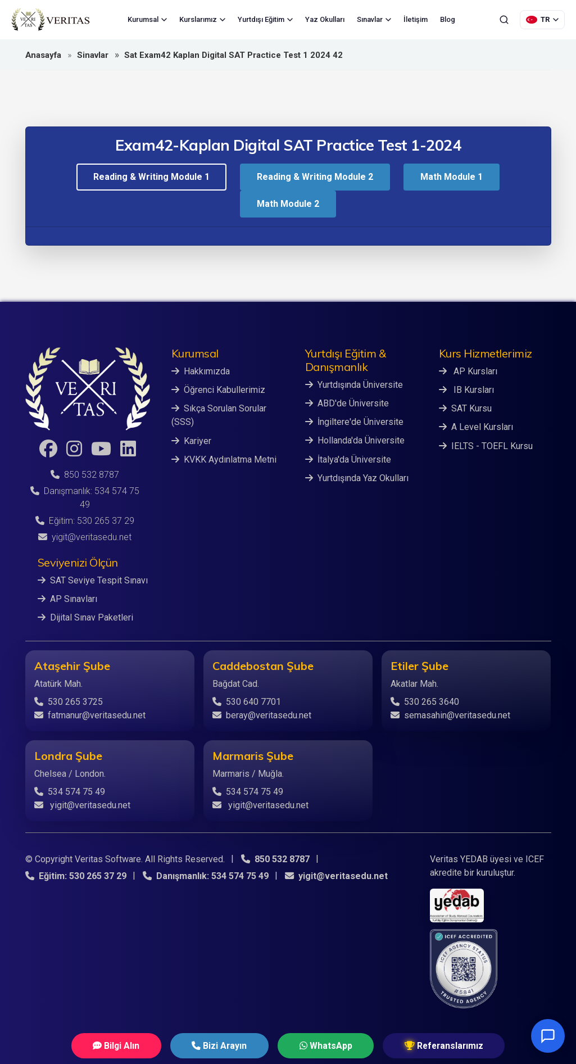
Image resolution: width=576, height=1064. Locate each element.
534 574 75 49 (69, 791)
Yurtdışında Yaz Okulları (357, 477)
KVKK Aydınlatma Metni (223, 459)
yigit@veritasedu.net (84, 537)
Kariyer (191, 440)
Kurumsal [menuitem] (147, 19)
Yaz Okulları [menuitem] (324, 19)
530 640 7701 (246, 701)
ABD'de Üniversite (347, 403)
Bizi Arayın (224, 1045)
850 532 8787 (85, 474)
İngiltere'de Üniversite (354, 421)
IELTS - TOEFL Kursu (486, 445)
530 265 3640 (425, 701)
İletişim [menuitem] (415, 19)
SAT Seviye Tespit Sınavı (93, 580)
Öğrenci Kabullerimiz (218, 389)
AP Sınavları (67, 599)
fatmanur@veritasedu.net (90, 715)
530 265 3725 (68, 701)
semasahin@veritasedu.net (450, 715)
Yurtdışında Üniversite (354, 384)
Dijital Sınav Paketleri (85, 617)
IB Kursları (466, 389)
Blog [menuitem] (447, 19)
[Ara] (504, 19)
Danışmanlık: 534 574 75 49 (206, 875)
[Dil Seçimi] (542, 19)
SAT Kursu (465, 408)
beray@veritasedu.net (261, 715)
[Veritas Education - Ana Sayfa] (50, 19)
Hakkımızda (200, 371)
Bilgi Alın (132, 1045)
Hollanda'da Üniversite (355, 440)
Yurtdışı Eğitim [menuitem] (265, 19)
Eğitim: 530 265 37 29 (84, 520)
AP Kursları (468, 371)
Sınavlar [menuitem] (374, 19)
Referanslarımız (426, 1045)
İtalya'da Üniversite (348, 459)
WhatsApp (319, 1045)
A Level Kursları (476, 427)
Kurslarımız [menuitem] (202, 19)
